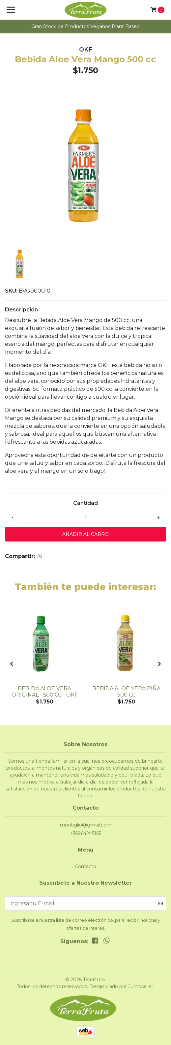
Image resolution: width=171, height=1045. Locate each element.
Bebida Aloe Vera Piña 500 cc (126, 691)
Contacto (85, 866)
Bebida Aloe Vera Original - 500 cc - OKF (45, 691)
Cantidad (85, 503)
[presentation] (11, 664)
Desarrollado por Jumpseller (121, 986)
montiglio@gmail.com (85, 825)
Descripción (21, 309)
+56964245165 (85, 833)
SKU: (11, 291)
